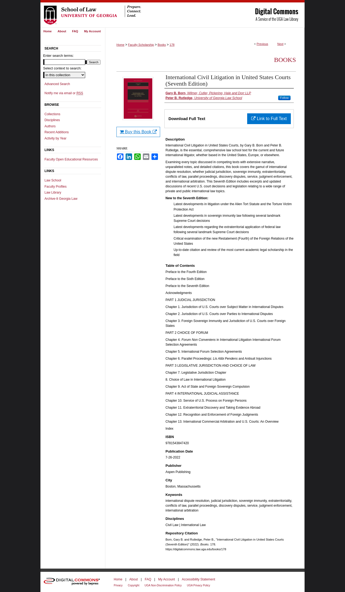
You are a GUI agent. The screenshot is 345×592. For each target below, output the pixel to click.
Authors (50, 126)
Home (120, 44)
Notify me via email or (63, 93)
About (133, 579)
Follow (284, 97)
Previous (262, 43)
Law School (52, 180)
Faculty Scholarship (141, 44)
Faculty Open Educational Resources (71, 159)
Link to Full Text (269, 118)
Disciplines (52, 120)
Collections (52, 114)
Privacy (118, 585)
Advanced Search (57, 84)
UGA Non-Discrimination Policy (163, 585)
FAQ (148, 579)
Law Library (52, 192)
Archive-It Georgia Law (60, 199)
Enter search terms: (58, 56)
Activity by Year (55, 138)
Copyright (133, 585)
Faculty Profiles (55, 186)
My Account (166, 579)
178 (172, 44)
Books (162, 44)
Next (280, 43)
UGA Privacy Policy (198, 585)
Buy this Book (138, 131)
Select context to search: (62, 68)
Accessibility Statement (198, 579)
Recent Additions (56, 132)
